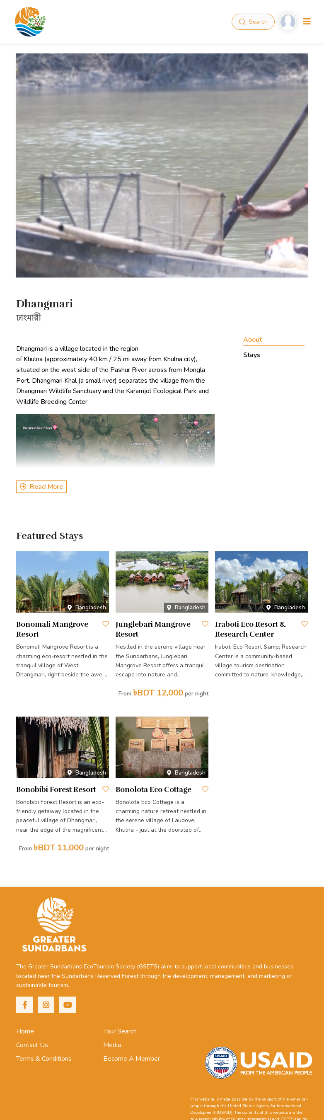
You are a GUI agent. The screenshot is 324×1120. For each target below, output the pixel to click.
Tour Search (120, 1031)
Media (112, 1045)
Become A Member (131, 1058)
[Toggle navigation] (307, 22)
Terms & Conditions (44, 1058)
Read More (41, 486)
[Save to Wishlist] (105, 623)
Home (25, 1031)
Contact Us (32, 1045)
